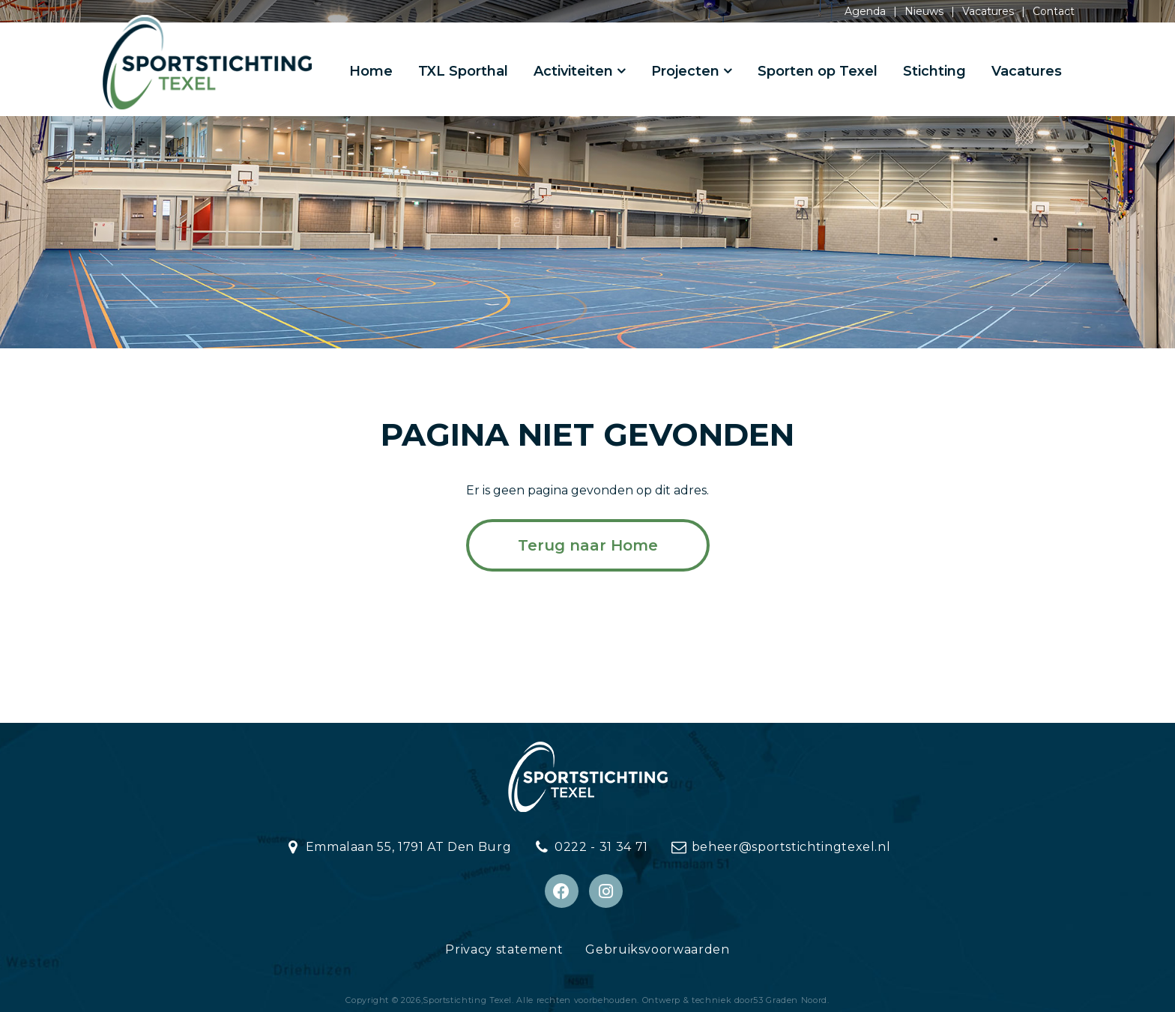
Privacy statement (504, 949)
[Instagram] (606, 891)
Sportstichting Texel (467, 1000)
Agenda (865, 11)
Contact (1054, 11)
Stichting (934, 71)
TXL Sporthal (463, 71)
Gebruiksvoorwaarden (657, 949)
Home (371, 71)
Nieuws (923, 11)
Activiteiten (573, 71)
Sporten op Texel (818, 71)
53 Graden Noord (790, 1000)
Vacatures (988, 11)
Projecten (685, 71)
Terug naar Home (588, 545)
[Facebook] (562, 891)
